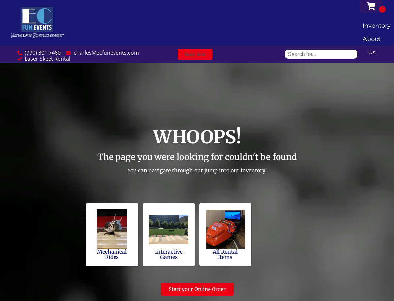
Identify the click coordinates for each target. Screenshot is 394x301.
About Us (372, 40)
